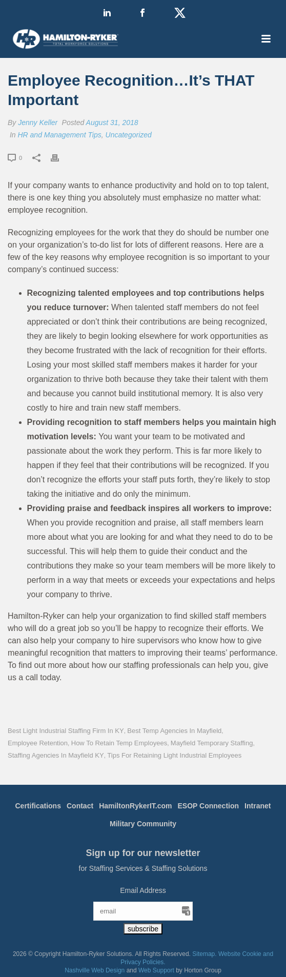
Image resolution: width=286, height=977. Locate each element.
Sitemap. (204, 954)
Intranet (257, 806)
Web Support (156, 970)
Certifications (38, 806)
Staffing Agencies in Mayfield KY (56, 755)
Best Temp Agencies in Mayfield (174, 730)
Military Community (143, 824)
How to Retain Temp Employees (119, 743)
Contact (80, 806)
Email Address (143, 890)
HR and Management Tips (59, 135)
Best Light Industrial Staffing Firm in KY (66, 730)
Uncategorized (129, 135)
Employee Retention (38, 743)
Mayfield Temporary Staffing (212, 743)
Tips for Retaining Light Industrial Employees (174, 755)
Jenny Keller (37, 122)
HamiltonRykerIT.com (135, 806)
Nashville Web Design (95, 970)
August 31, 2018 (112, 122)
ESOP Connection (208, 806)
